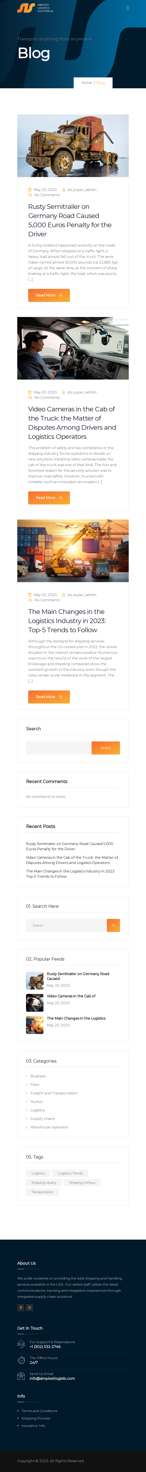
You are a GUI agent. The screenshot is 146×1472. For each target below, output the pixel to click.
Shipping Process (36, 1418)
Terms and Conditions (39, 1411)
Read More (49, 295)
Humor (36, 1102)
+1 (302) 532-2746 (45, 1347)
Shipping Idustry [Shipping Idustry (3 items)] (43, 1183)
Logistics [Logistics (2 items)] (38, 1173)
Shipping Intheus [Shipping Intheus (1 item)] (82, 1183)
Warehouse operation (49, 1127)
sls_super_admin (79, 190)
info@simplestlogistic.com (52, 1379)
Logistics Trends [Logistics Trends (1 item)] (70, 1173)
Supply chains (42, 1119)
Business (37, 1076)
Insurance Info (33, 1426)
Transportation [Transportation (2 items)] (42, 1192)
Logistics (37, 1110)
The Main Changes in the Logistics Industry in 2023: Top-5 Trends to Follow (67, 621)
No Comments (44, 195)
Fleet (35, 1085)
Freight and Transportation (54, 1093)
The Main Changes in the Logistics (76, 1018)
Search (33, 729)
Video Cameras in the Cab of (71, 996)
